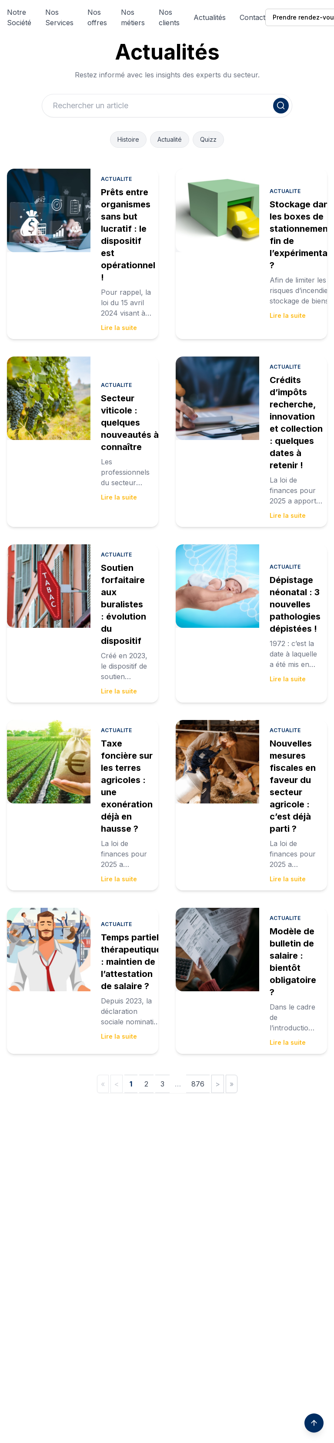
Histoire (128, 139)
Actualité (169, 139)
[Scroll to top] (314, 1423)
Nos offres (97, 17)
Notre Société (19, 17)
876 (197, 1084)
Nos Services (59, 17)
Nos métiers (133, 17)
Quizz (208, 139)
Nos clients (169, 17)
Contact (252, 17)
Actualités (210, 17)
